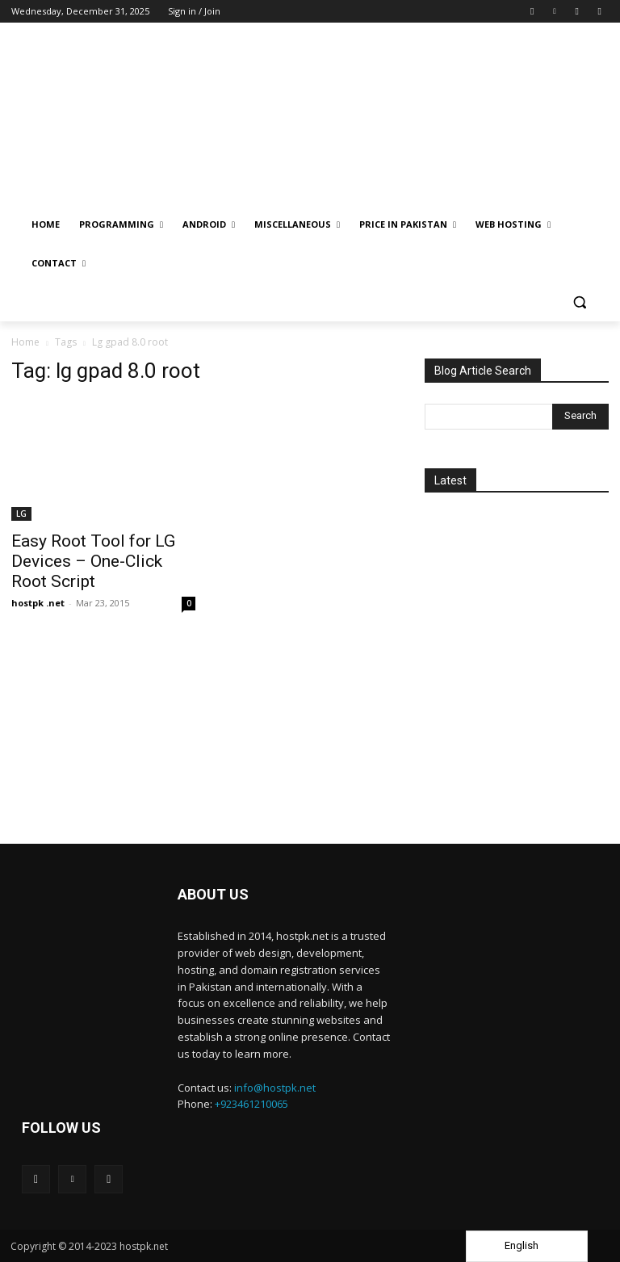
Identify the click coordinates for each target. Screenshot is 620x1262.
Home (25, 342)
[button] (579, 302)
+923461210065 (251, 1103)
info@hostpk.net (275, 1087)
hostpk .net (38, 603)
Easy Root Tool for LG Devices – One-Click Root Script (93, 561)
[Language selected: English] (527, 1246)
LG (21, 513)
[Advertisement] (517, 732)
